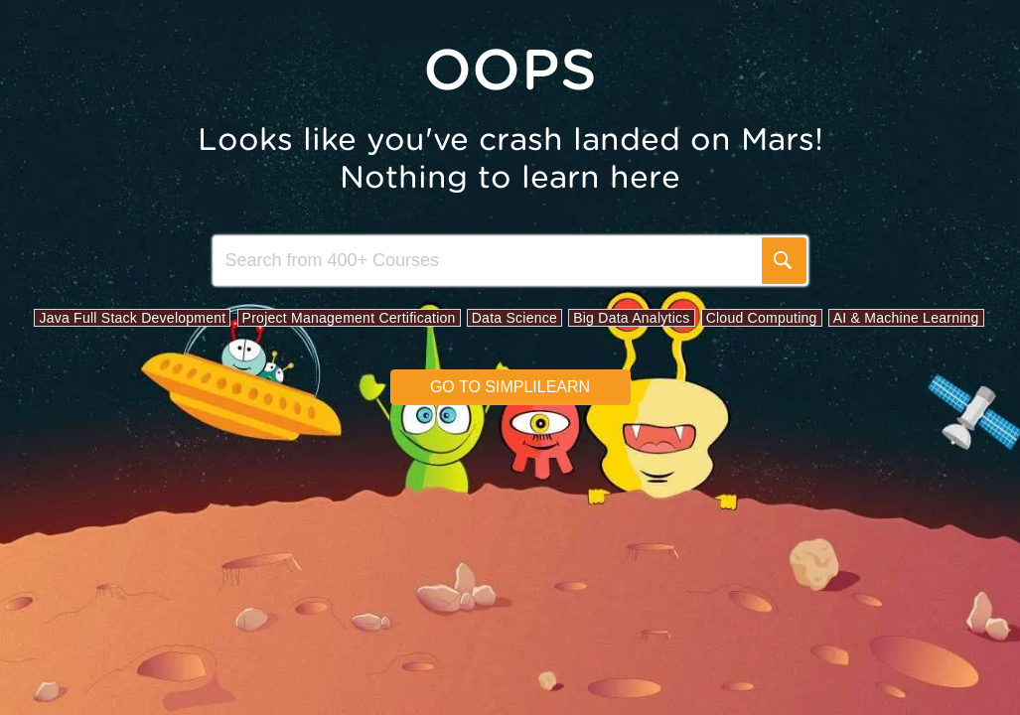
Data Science (514, 318)
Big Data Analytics (631, 318)
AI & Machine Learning (906, 318)
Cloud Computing (761, 318)
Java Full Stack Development (132, 318)
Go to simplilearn (510, 386)
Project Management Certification (349, 318)
